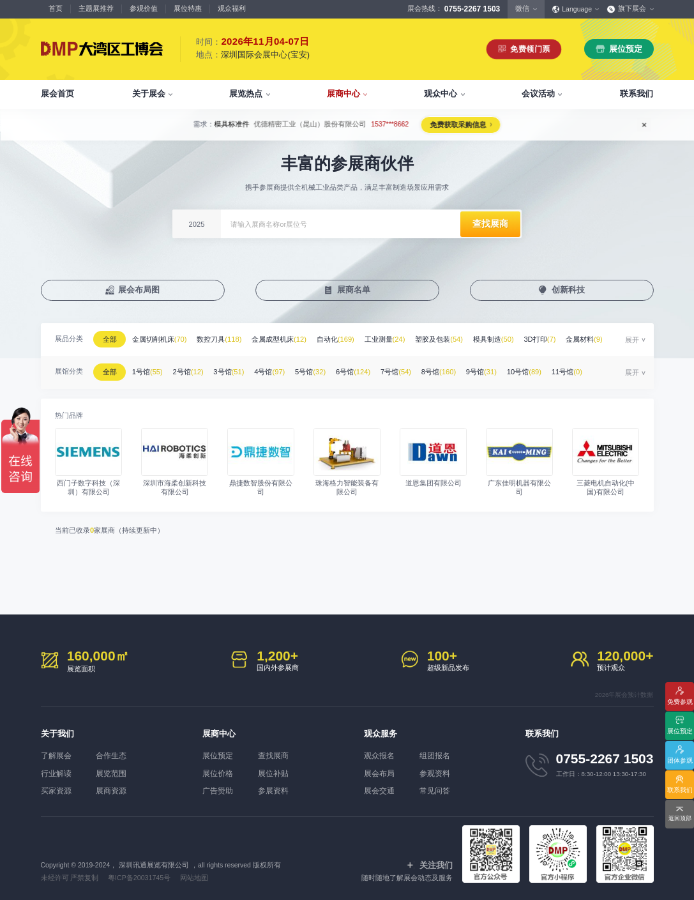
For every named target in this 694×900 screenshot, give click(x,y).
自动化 (342, 339)
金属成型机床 (285, 339)
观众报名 (378, 752)
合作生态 (115, 752)
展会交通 (378, 786)
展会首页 (57, 93)
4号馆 (277, 370)
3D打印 (553, 339)
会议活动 (538, 93)
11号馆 (585, 370)
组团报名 (438, 752)
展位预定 (625, 49)
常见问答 (438, 786)
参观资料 (438, 769)
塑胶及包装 (450, 339)
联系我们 (636, 93)
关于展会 (148, 93)
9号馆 (496, 370)
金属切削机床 (162, 339)
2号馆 (192, 370)
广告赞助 (216, 786)
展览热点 (245, 93)
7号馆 (408, 370)
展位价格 (216, 769)
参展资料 (276, 786)
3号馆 (235, 370)
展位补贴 (276, 769)
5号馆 (319, 370)
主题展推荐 (96, 8)
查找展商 (276, 752)
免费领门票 (530, 49)
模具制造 (505, 339)
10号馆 (541, 370)
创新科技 (568, 290)
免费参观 (680, 701)
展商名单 (353, 290)
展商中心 (343, 93)
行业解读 (55, 769)
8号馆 (452, 370)
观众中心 (440, 93)
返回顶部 (680, 818)
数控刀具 (223, 339)
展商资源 (115, 786)
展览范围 (115, 769)
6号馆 (363, 370)
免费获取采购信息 (458, 124)
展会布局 (378, 769)
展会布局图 (139, 290)
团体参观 (680, 759)
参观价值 (144, 8)
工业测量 (393, 339)
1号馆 (150, 370)
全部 (111, 339)
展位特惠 (188, 8)
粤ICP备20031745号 (139, 873)
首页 (56, 8)
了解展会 (55, 752)
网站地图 (193, 873)
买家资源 (55, 786)
